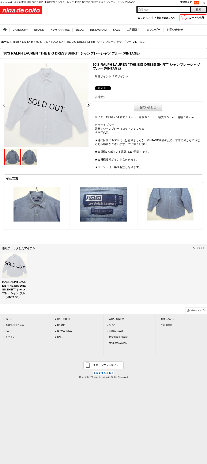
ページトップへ (198, 310)
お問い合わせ (148, 107)
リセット (200, 247)
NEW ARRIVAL (65, 331)
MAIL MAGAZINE (118, 343)
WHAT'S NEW (116, 319)
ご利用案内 (166, 325)
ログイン (145, 17)
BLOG (112, 325)
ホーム (8, 319)
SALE (60, 337)
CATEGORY (63, 319)
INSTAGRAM (116, 331)
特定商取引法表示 (118, 337)
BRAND (61, 325)
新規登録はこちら (166, 17)
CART (8, 331)
